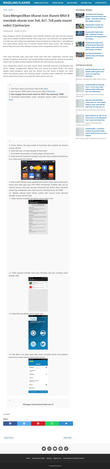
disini (45, 89)
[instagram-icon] (49, 448)
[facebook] (10, 423)
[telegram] (66, 423)
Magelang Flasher (16, 2)
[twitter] (24, 423)
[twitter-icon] (44, 448)
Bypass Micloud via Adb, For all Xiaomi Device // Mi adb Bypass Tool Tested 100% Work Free (96, 118)
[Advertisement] (38, 119)
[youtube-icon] (55, 448)
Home (28, 458)
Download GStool (41, 3)
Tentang (49, 458)
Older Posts (67, 438)
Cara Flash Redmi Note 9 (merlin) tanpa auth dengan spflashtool (94, 56)
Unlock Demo (72, 3)
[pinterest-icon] (60, 448)
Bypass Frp (99, 3)
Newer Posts (9, 438)
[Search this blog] (105, 3)
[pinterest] (38, 423)
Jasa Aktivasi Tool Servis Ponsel (73, 458)
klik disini (51, 91)
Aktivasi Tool (86, 3)
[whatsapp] (52, 423)
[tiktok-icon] (66, 448)
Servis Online (57, 3)
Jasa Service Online (38, 458)
